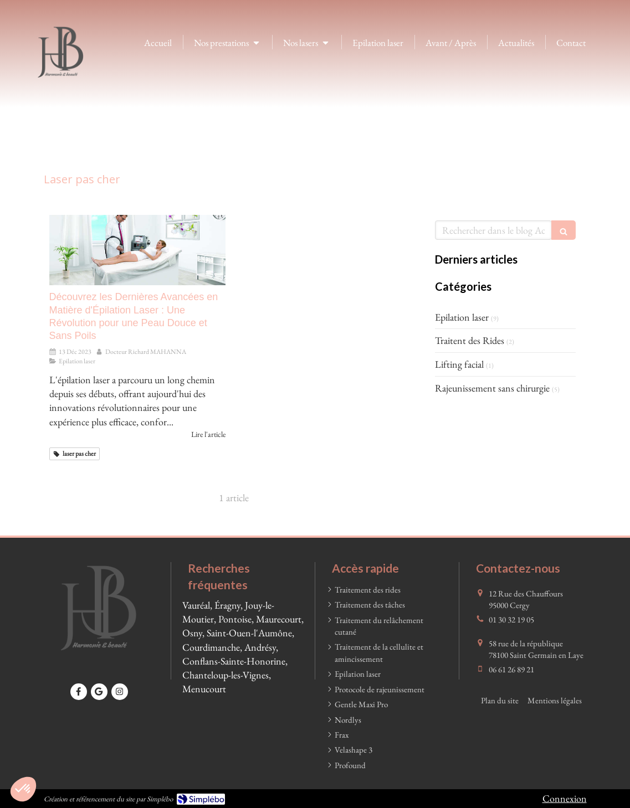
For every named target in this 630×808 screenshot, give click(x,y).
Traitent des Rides (469, 340)
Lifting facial (459, 364)
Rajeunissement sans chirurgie (492, 388)
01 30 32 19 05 (511, 619)
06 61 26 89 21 (511, 669)
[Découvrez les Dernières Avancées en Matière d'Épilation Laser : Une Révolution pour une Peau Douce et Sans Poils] (137, 250)
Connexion (564, 798)
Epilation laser (462, 317)
